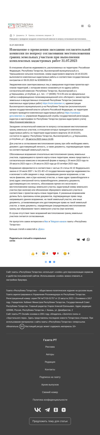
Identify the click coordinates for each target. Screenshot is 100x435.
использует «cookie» (53, 272)
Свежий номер (50, 392)
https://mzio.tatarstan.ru (53, 103)
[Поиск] (89, 26)
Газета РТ (50, 340)
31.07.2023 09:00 (17, 45)
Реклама (50, 347)
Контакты (50, 369)
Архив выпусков (50, 384)
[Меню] (82, 26)
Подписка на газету (50, 377)
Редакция (50, 362)
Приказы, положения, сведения (40, 35)
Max (46, 221)
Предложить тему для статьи (50, 421)
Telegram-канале (58, 221)
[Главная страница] (20, 25)
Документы (20, 35)
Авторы (50, 354)
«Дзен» (41, 229)
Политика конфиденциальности (50, 399)
